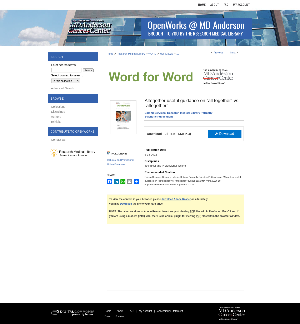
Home (110, 53)
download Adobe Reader (176, 199)
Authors (56, 116)
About (120, 311)
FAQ (131, 311)
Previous (218, 52)
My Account (145, 311)
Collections (58, 106)
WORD (152, 53)
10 (177, 53)
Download (224, 133)
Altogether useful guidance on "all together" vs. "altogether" (192, 103)
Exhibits (56, 121)
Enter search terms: (63, 65)
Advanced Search (62, 88)
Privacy (108, 316)
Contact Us (58, 139)
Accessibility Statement (170, 311)
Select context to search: (67, 75)
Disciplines (58, 111)
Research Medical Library (131, 53)
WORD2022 (166, 53)
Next (233, 52)
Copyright (119, 316)
